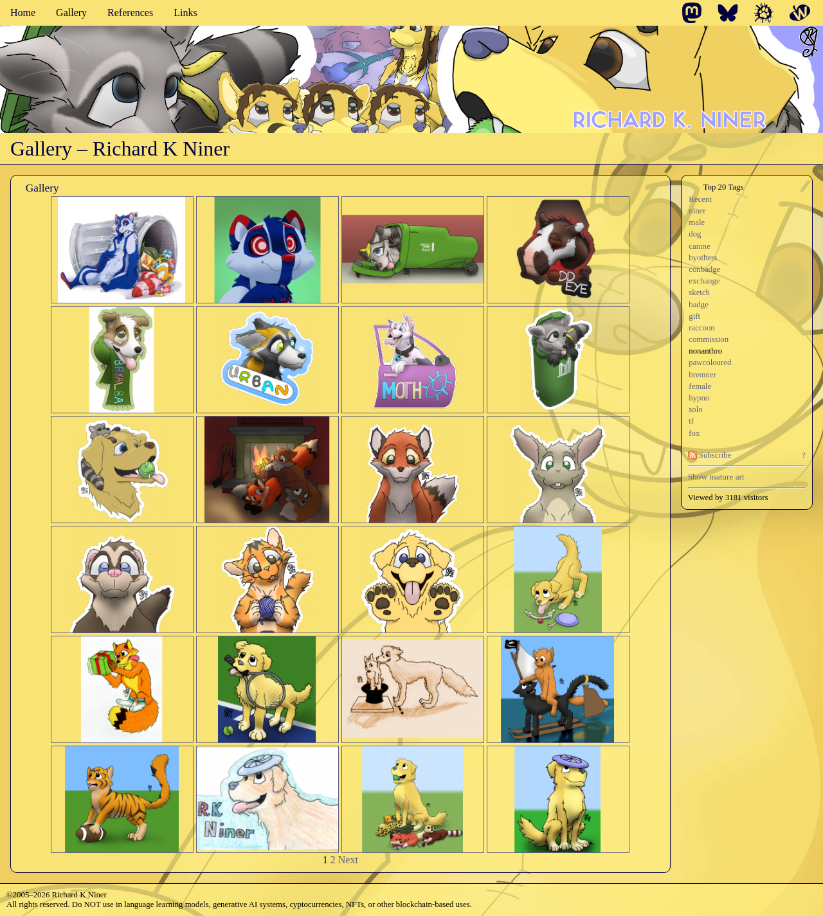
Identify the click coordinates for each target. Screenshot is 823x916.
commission (708, 339)
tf (691, 421)
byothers (703, 257)
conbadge (704, 269)
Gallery (71, 12)
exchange (704, 280)
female (700, 386)
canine (699, 246)
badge (699, 304)
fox (694, 433)
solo (695, 409)
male (697, 222)
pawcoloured (710, 362)
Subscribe (710, 455)
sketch (699, 292)
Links (185, 12)
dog (695, 233)
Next (348, 859)
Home (22, 12)
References (130, 12)
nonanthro (705, 350)
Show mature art (716, 476)
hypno (699, 397)
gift (694, 316)
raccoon (702, 327)
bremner (702, 374)
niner (697, 210)
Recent (700, 199)
